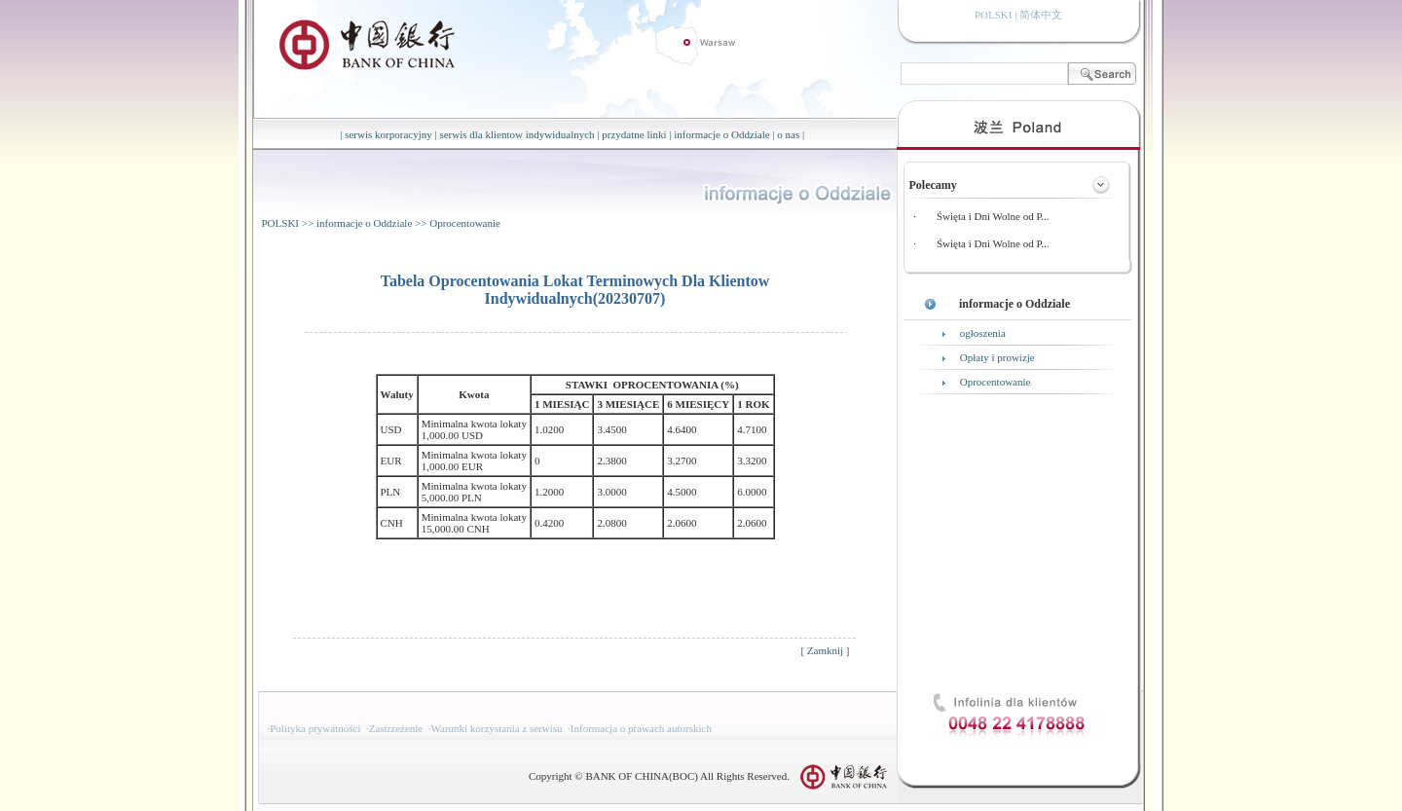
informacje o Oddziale (721, 134)
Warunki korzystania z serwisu (497, 728)
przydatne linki (634, 134)
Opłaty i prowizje (997, 357)
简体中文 (1040, 14)
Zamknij (825, 650)
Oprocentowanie (464, 223)
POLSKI (281, 223)
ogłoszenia (983, 333)
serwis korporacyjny (388, 134)
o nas (788, 134)
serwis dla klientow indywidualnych (516, 134)
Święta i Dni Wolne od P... (993, 216)
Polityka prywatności (315, 728)
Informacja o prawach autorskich (641, 728)
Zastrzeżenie (396, 728)
